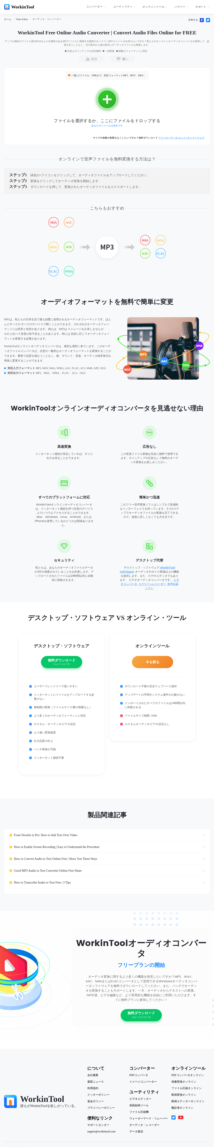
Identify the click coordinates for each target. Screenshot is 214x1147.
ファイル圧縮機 (139, 1112)
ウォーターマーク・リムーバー (148, 1118)
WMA (69, 271)
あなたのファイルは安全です (107, 125)
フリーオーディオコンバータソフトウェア (181, 138)
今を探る (152, 662)
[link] (7, 19)
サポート (202, 6)
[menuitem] (96, 7)
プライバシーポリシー (101, 1107)
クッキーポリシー (98, 1094)
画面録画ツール (139, 1105)
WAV (69, 247)
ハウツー (181, 6)
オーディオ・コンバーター (46, 19)
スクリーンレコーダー (152, 584)
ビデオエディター (140, 1099)
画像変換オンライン (183, 1081)
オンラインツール (154, 6)
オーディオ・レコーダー (144, 1125)
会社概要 (92, 1075)
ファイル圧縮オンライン (186, 1088)
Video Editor (22, 19)
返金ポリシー (95, 1101)
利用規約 (92, 1088)
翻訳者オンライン (182, 1107)
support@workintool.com (101, 1131)
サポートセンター (98, 1125)
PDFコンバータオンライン (187, 1075)
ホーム (7, 19)
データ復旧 (136, 1131)
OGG (53, 247)
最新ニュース (95, 1081)
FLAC (53, 271)
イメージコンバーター (143, 1081)
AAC (69, 222)
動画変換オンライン (183, 1094)
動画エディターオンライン (187, 1101)
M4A (53, 222)
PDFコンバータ (138, 1075)
